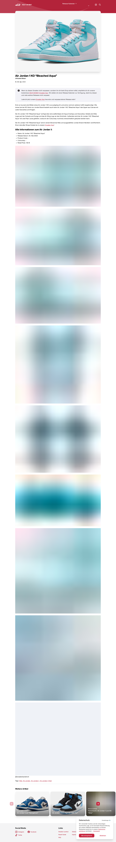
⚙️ (106, 820)
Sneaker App (40, 97)
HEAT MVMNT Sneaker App (38, 90)
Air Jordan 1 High (46, 778)
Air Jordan (26, 778)
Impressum (96, 831)
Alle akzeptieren (86, 835)
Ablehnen (103, 835)
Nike (20, 778)
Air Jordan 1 (35, 778)
